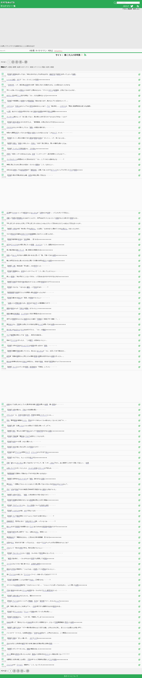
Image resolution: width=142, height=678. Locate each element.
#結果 (18, 67)
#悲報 (10, 67)
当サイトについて (71, 676)
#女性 (47, 67)
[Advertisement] (66, 27)
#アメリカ (37, 67)
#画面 (52, 67)
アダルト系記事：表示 (131, 9)
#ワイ (27, 67)
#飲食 (32, 67)
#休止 (50, 50)
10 (26, 62)
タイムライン (58, 51)
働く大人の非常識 (72, 55)
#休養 (32, 50)
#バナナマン (41, 50)
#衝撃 (14, 67)
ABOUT (126, 6)
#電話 (43, 67)
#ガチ (23, 67)
